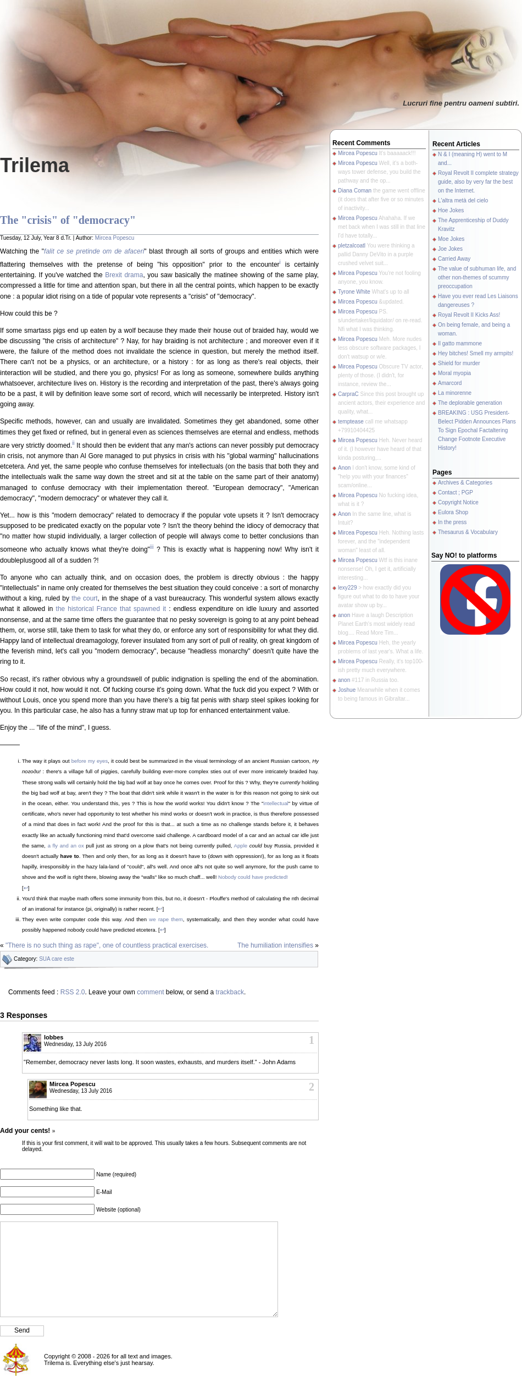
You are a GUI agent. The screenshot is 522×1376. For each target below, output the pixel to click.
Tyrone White (354, 292)
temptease (351, 422)
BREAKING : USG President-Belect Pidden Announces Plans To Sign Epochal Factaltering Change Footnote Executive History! (477, 430)
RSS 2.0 (72, 992)
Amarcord (450, 383)
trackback (230, 992)
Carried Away (454, 259)
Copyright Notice (458, 502)
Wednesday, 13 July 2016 (75, 1044)
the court (84, 598)
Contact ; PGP (455, 492)
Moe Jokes (451, 239)
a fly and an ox (66, 846)
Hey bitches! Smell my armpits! (475, 353)
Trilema (34, 165)
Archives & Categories (465, 483)
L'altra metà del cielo (463, 200)
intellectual (275, 803)
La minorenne (454, 393)
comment (150, 992)
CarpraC (348, 394)
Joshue (347, 690)
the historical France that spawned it (111, 609)
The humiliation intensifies (275, 945)
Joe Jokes (450, 249)
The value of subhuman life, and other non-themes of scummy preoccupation (477, 277)
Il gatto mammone (460, 343)
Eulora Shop (453, 512)
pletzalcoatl (351, 246)
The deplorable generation (470, 403)
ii (73, 443)
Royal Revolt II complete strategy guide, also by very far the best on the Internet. (478, 182)
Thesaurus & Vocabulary (468, 532)
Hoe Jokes (451, 210)
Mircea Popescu (115, 238)
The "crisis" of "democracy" (68, 220)
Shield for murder (459, 363)
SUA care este (56, 959)
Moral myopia (454, 373)
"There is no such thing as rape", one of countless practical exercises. (106, 945)
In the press (452, 522)
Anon (344, 468)
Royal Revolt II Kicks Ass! (469, 315)
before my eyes (89, 761)
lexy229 (347, 588)
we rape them (165, 919)
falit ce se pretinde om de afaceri (94, 251)
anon (344, 615)
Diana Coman (354, 191)
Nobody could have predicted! (253, 877)
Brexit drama (124, 275)
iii (152, 547)
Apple (241, 846)
